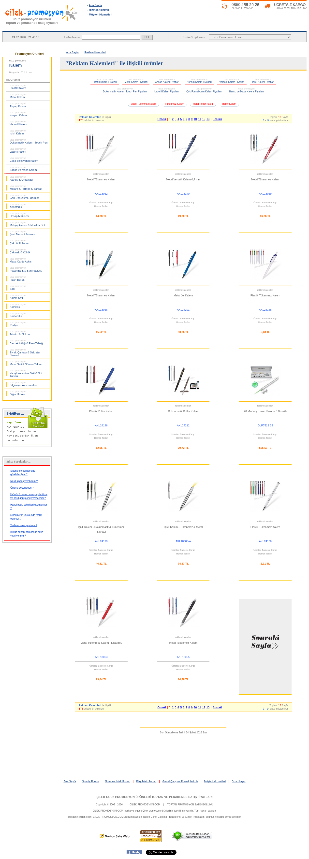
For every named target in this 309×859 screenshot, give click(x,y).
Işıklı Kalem (18, 132)
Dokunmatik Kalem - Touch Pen (29, 141)
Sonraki (217, 118)
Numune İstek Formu (117, 781)
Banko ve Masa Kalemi (24, 168)
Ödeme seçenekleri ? (22, 487)
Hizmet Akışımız (99, 9)
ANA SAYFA (114, 26)
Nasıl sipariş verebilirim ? (24, 481)
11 (199, 118)
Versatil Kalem (18, 123)
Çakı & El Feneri (19, 242)
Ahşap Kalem (18, 105)
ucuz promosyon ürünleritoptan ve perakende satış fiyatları (32, 21)
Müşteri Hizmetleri (100, 14)
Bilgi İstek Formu (146, 781)
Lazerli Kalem (18, 150)
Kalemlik (18, 305)
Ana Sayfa (95, 5)
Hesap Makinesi (19, 215)
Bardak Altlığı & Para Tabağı (27, 342)
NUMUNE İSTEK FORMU (224, 26)
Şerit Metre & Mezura (22, 233)
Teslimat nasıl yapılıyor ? (23, 525)
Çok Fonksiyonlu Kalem (24, 159)
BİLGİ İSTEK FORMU (279, 26)
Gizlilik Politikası (194, 816)
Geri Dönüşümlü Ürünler (24, 196)
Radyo (18, 324)
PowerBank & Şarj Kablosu (26, 269)
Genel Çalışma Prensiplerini (166, 816)
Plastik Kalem (18, 86)
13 (207, 118)
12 (203, 118)
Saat (18, 287)
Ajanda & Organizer (21, 178)
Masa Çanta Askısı (21, 260)
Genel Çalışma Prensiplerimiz (180, 781)
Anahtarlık (18, 205)
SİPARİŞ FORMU (169, 26)
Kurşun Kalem (18, 114)
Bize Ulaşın (239, 781)
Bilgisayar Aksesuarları (23, 384)
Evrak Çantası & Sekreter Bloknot (25, 353)
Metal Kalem (18, 96)
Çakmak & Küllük (20, 251)
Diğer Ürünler (18, 393)
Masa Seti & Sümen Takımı (26, 363)
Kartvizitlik (18, 315)
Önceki (161, 118)
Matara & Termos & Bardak (26, 187)
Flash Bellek (18, 278)
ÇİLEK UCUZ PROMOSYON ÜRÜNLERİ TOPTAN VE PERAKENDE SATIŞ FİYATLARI (154, 797)
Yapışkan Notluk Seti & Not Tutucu (26, 373)
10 (195, 118)
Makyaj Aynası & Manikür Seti (27, 224)
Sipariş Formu (90, 781)
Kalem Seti (18, 296)
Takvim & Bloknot (20, 333)
